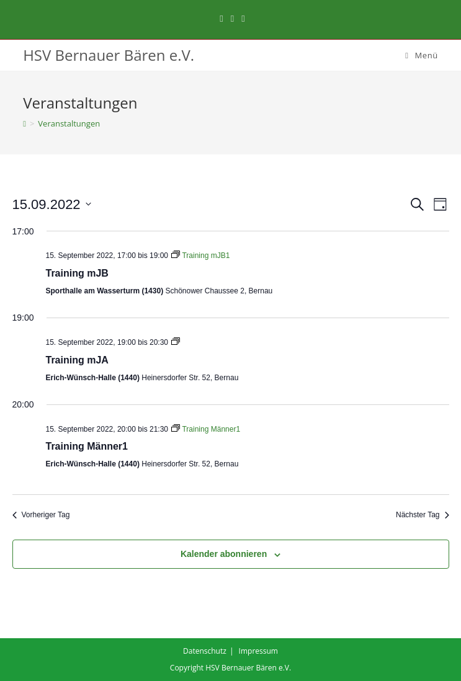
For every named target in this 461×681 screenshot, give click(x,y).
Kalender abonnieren (224, 554)
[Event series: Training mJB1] (200, 255)
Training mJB (77, 273)
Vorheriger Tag (41, 514)
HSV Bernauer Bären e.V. (108, 55)
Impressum (258, 651)
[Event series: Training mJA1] (175, 342)
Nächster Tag (422, 514)
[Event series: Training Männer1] (205, 429)
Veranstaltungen (69, 123)
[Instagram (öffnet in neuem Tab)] (232, 18)
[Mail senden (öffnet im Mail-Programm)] (241, 18)
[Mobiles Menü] (421, 55)
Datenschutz (204, 651)
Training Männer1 (87, 446)
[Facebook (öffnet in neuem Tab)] (221, 18)
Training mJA (77, 360)
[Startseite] (24, 123)
